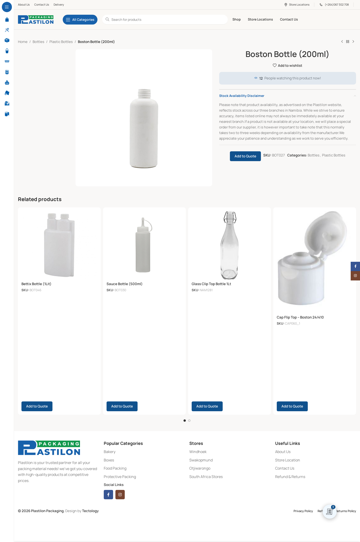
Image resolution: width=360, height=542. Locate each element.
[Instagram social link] (120, 494)
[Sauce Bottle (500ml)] (144, 245)
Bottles (38, 41)
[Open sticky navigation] (80, 19)
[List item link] (144, 451)
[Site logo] (35, 19)
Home (23, 41)
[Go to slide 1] (184, 420)
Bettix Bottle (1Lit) (36, 283)
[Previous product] (342, 42)
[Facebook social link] (108, 494)
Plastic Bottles (61, 41)
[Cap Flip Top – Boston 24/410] (315, 262)
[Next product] (353, 42)
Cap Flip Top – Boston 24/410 (300, 317)
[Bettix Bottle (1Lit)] (59, 245)
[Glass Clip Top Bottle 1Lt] (229, 245)
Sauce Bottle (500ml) (125, 283)
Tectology (90, 510)
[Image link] (49, 446)
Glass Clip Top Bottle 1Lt (211, 283)
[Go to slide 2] (189, 420)
